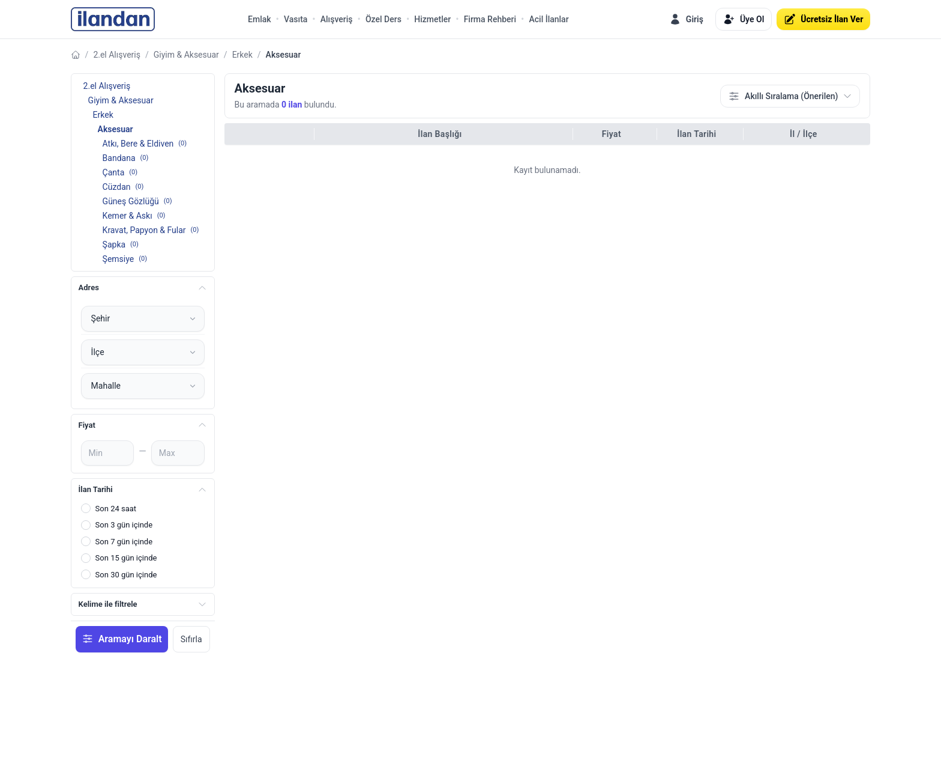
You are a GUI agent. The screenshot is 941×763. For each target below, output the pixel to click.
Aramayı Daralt (122, 639)
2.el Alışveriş (116, 54)
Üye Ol (743, 19)
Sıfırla (191, 639)
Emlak (259, 19)
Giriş (686, 19)
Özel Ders (383, 19)
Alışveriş (336, 19)
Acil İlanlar (548, 19)
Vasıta (295, 19)
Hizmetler (432, 19)
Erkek (242, 54)
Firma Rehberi (490, 19)
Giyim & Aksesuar (186, 54)
